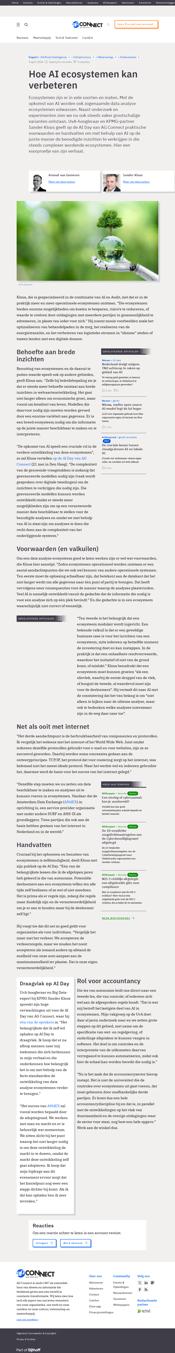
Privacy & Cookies (26, 1339)
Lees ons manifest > (28, 1319)
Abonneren (128, 2)
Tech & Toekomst (66, 37)
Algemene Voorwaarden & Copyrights (36, 1333)
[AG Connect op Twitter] (139, 1282)
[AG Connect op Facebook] (139, 1289)
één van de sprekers (37, 1022)
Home (15, 2)
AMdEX (70, 802)
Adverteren (145, 2)
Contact (94, 1294)
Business (23, 37)
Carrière (87, 37)
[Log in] (108, 24)
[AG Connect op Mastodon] (152, 1282)
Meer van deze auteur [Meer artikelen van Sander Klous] (136, 182)
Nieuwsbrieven (74, 2)
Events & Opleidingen (49, 2)
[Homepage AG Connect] (87, 25)
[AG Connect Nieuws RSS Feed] (146, 1289)
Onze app (95, 1306)
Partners (160, 2)
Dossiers (28, 2)
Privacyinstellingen (101, 1312)
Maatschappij (42, 37)
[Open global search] (26, 24)
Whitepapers (110, 2)
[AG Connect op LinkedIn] (146, 1282)
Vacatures (92, 2)
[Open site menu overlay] (18, 24)
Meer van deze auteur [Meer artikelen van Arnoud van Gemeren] (62, 182)
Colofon (94, 1300)
